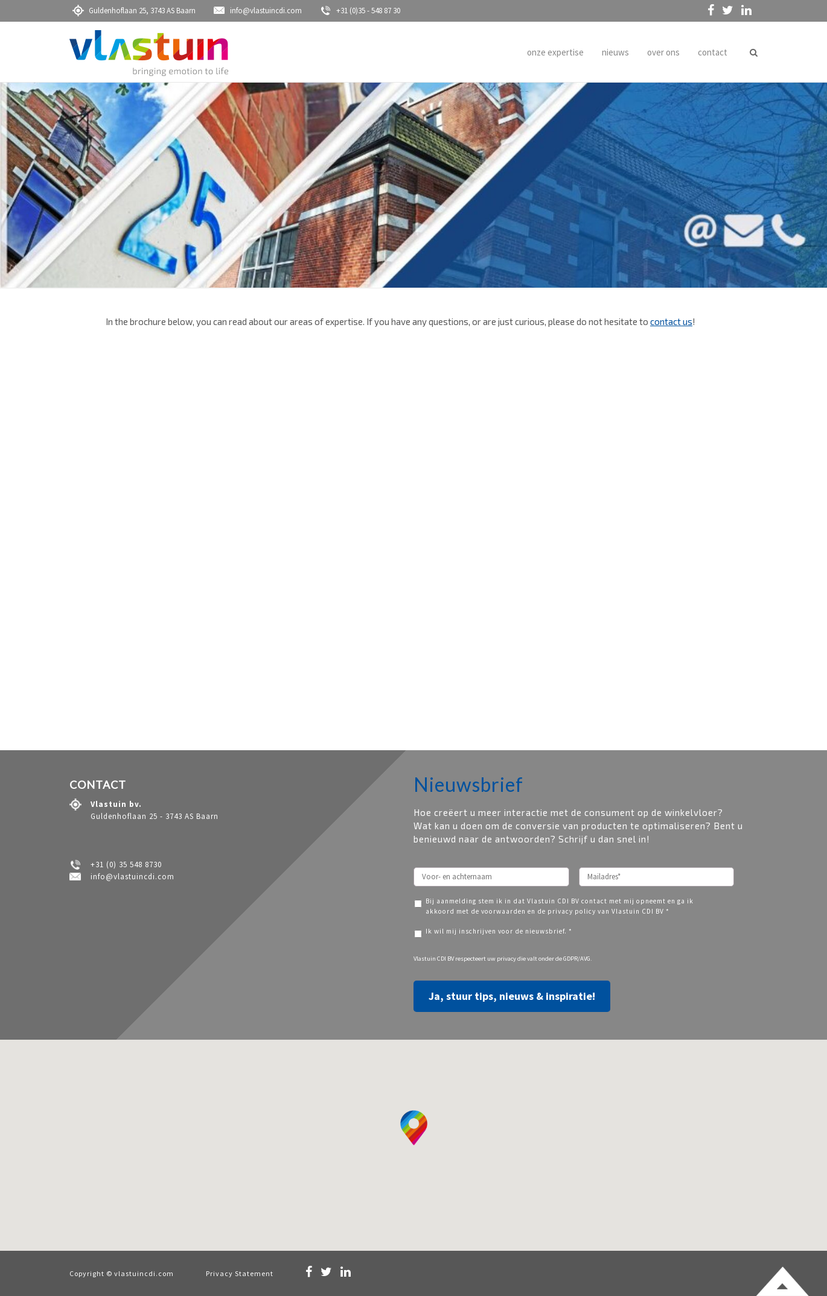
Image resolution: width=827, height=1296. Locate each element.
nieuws (615, 52)
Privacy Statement (239, 1273)
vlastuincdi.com (144, 1273)
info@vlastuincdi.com (258, 10)
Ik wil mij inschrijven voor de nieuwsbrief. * (499, 931)
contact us (671, 321)
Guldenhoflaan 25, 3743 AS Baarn (134, 10)
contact (712, 52)
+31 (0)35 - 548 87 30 (360, 10)
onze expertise (555, 52)
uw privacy (501, 959)
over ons (663, 52)
